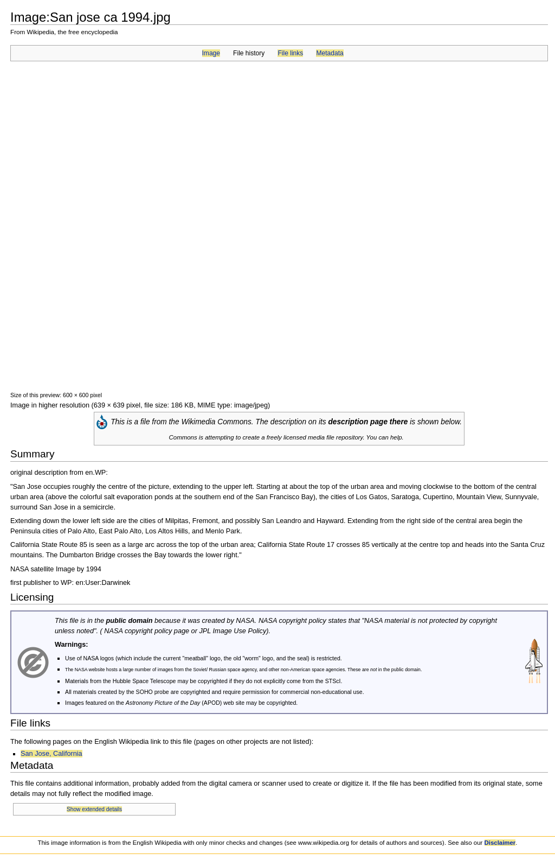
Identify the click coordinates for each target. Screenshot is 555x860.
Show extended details (94, 809)
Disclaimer (500, 842)
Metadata (329, 53)
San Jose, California (51, 753)
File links (290, 53)
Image (211, 53)
